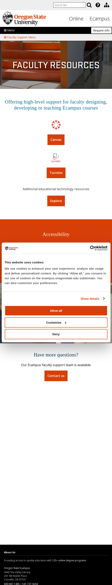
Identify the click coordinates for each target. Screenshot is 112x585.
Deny (56, 334)
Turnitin (56, 173)
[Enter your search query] (69, 5)
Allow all (56, 310)
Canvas (56, 139)
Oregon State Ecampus (17, 568)
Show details (90, 298)
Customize (56, 322)
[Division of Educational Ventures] (107, 5)
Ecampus (100, 18)
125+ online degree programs (69, 560)
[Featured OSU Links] (97, 5)
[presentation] (97, 5)
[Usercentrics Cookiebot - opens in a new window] (89, 248)
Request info (101, 30)
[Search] (89, 5)
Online (76, 18)
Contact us (56, 376)
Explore (56, 201)
